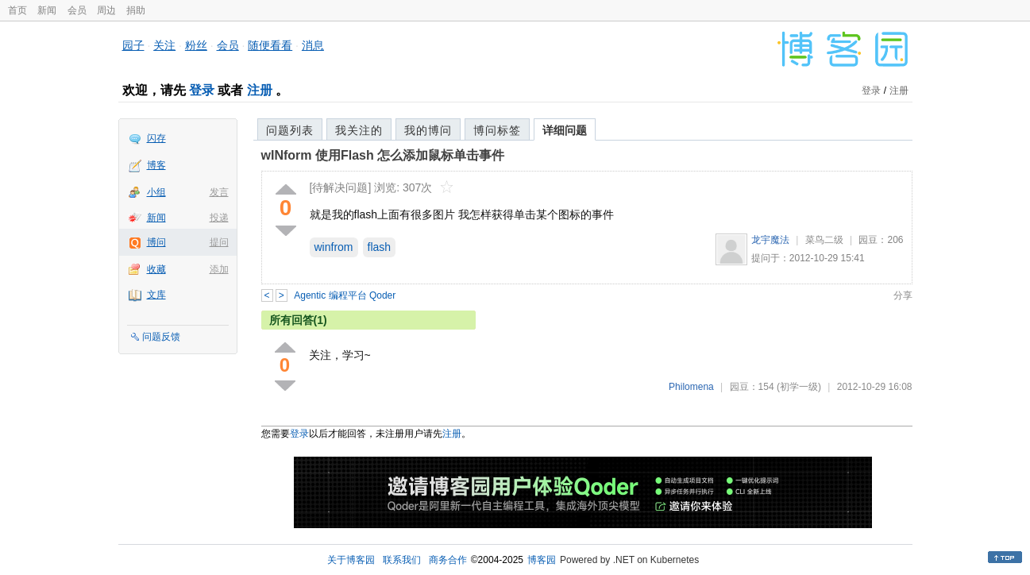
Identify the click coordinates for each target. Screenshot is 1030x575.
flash (380, 247)
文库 (156, 294)
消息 (313, 45)
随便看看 (270, 45)
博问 (156, 242)
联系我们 (402, 559)
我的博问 (428, 130)
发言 (219, 192)
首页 (17, 10)
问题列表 (290, 130)
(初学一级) (799, 386)
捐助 (135, 10)
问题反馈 (161, 336)
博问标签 (497, 130)
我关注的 (359, 130)
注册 (259, 90)
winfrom (333, 247)
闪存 (156, 138)
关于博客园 (351, 559)
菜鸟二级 (824, 239)
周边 (106, 10)
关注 (164, 45)
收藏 (156, 269)
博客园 (541, 559)
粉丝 (196, 45)
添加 (219, 269)
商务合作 (448, 559)
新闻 (46, 10)
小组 (156, 192)
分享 (902, 295)
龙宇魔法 (770, 239)
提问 (219, 242)
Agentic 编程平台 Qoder (344, 295)
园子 (133, 45)
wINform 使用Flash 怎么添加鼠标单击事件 (383, 155)
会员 (77, 10)
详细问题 (564, 130)
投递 (219, 217)
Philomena (691, 386)
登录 (201, 90)
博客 (156, 165)
